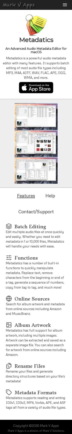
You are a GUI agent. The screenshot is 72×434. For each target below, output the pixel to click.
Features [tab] (26, 195)
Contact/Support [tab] (36, 211)
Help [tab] (50, 195)
